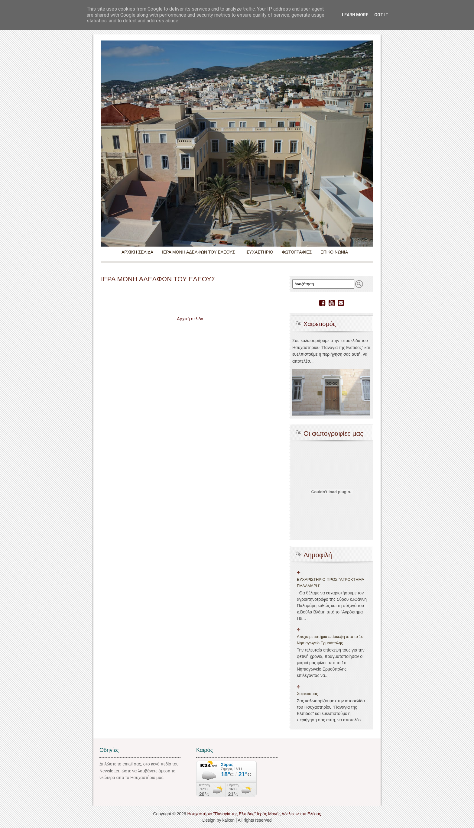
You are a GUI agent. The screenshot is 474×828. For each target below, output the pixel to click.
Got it (381, 14)
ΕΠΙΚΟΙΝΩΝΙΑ (334, 252)
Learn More (355, 14)
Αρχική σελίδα (190, 318)
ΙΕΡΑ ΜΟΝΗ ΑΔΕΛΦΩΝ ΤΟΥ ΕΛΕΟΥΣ (198, 252)
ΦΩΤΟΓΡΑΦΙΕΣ (297, 252)
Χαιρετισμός (320, 324)
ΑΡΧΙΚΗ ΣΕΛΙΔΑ (137, 252)
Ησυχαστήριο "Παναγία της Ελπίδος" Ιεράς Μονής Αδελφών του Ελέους (254, 813)
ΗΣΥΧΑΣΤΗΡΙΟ (258, 252)
